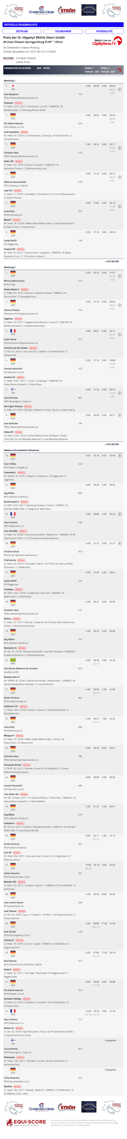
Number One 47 (12, 677)
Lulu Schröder (16, 531)
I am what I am (16, 794)
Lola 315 (13, 190)
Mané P (12, 220)
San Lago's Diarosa (18, 406)
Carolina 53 (14, 377)
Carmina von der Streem (21, 348)
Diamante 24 (15, 648)
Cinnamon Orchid (17, 765)
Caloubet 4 (14, 823)
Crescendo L (15, 472)
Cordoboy (13, 589)
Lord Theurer (15, 911)
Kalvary (12, 618)
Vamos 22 (14, 1028)
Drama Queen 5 (16, 289)
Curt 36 (12, 852)
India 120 (13, 161)
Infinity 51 (14, 940)
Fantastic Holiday (17, 999)
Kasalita (13, 1086)
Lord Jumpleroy (16, 132)
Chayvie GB (14, 249)
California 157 (16, 706)
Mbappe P (14, 735)
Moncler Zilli (15, 882)
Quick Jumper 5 (16, 501)
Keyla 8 (12, 969)
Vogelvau (13, 318)
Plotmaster (14, 1057)
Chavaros (13, 103)
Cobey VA (13, 432)
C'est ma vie (15, 560)
